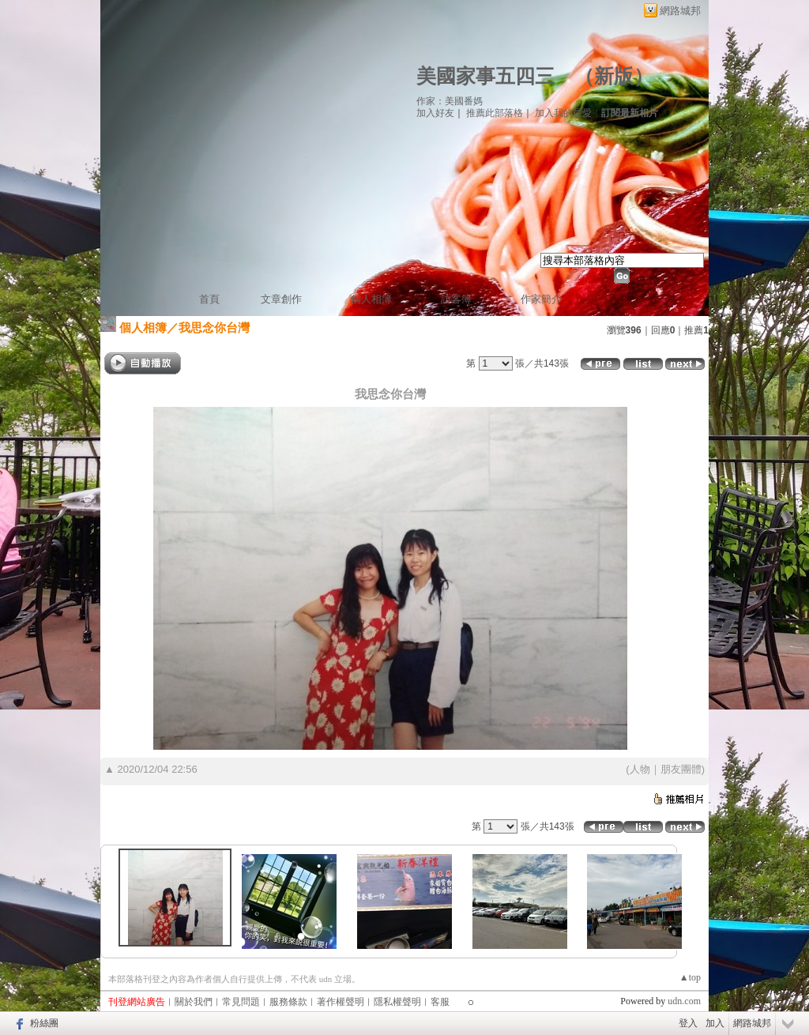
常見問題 (241, 1001)
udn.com (684, 1001)
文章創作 (281, 299)
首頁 (209, 299)
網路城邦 (680, 11)
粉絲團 (44, 1023)
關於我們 (194, 1001)
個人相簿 (371, 299)
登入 (688, 1023)
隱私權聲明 (397, 1001)
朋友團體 (681, 769)
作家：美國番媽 (449, 101)
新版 (614, 76)
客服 (440, 1001)
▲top (690, 977)
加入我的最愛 (563, 113)
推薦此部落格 (494, 113)
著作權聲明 (340, 1001)
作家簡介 (541, 299)
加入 (715, 1023)
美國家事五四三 (485, 76)
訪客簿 (456, 299)
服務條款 (288, 1001)
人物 (640, 769)
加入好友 (435, 113)
